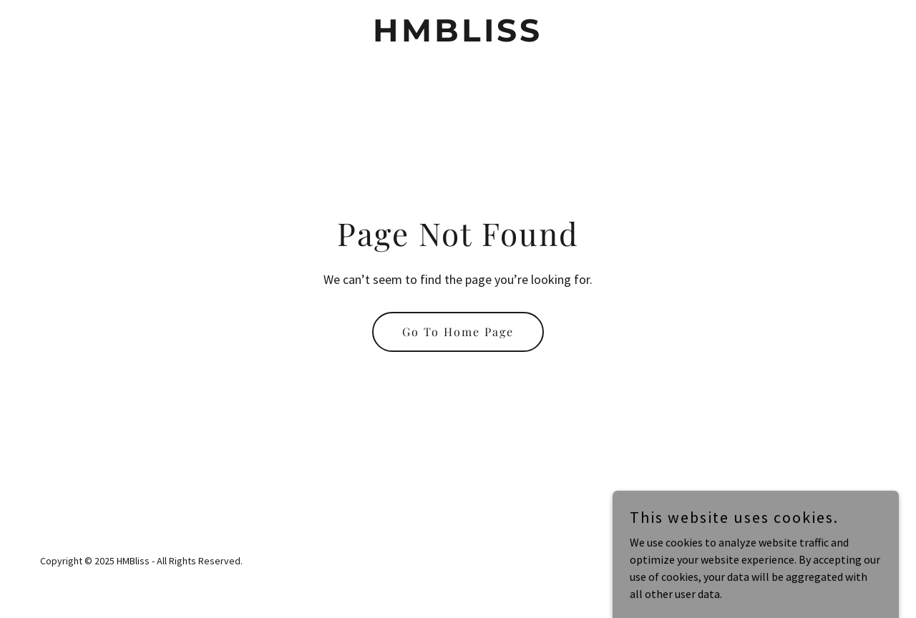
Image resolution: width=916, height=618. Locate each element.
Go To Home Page (458, 331)
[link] (458, 37)
